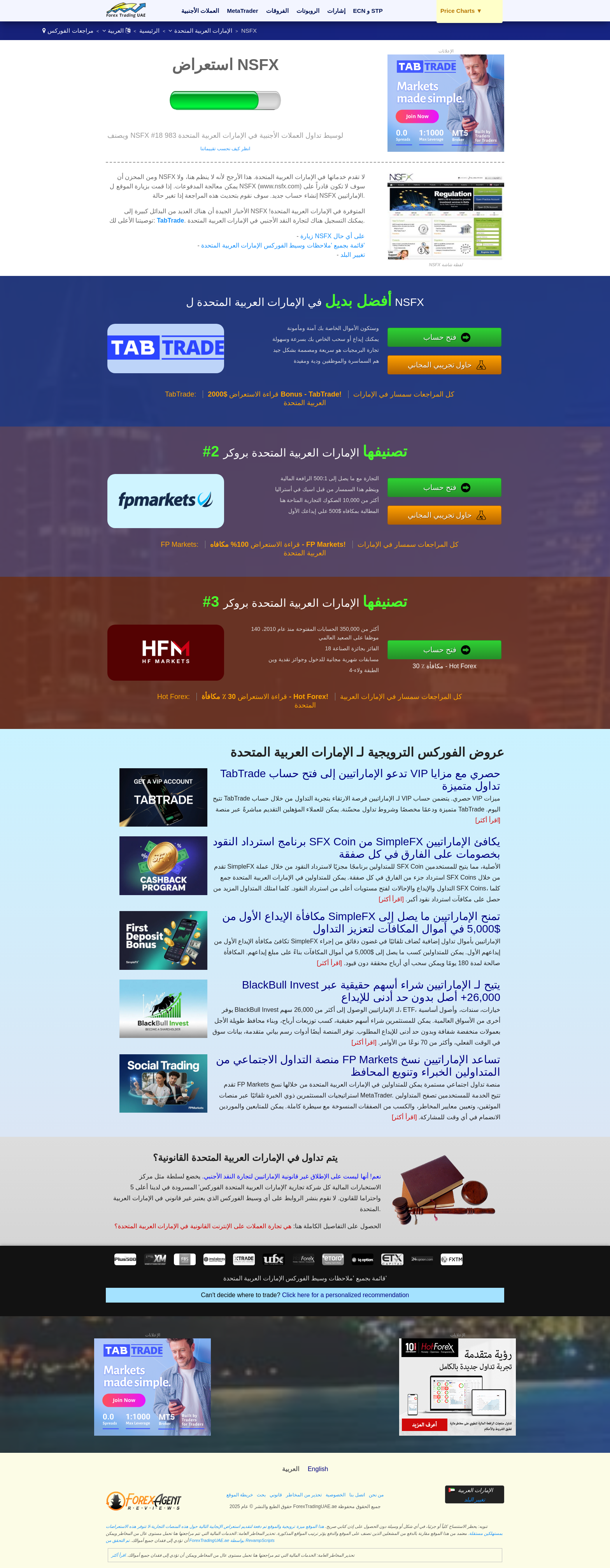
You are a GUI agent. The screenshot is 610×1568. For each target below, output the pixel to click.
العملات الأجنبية (200, 10)
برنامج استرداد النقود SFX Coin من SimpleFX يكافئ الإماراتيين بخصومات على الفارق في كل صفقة (356, 848)
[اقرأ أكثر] (487, 820)
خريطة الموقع (239, 1495)
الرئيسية (149, 30)
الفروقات (277, 10)
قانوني (276, 1495)
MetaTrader (242, 10)
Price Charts (461, 10)
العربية (116, 30)
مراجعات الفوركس (70, 30)
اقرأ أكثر (118, 1555)
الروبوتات (307, 10)
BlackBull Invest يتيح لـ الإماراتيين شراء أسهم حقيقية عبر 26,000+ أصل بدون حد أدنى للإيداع (371, 991)
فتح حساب (450, 338)
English (318, 1469)
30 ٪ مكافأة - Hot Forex (454, 664)
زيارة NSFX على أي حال (332, 236)
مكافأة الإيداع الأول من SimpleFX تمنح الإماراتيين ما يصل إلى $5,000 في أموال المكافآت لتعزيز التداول (361, 922)
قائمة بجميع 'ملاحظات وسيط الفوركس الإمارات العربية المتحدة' (283, 245)
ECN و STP (368, 10)
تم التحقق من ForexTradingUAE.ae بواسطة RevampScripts (190, 1540)
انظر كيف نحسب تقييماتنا (225, 148)
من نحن (376, 1495)
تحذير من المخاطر (304, 1495)
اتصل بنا (357, 1495)
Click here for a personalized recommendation (345, 1295)
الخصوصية (335, 1495)
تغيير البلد (352, 254)
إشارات (336, 10)
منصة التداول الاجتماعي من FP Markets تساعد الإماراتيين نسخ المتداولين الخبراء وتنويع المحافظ (358, 1066)
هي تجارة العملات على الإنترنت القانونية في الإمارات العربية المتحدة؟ (197, 1223)
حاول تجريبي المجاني (450, 363)
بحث (261, 1495)
